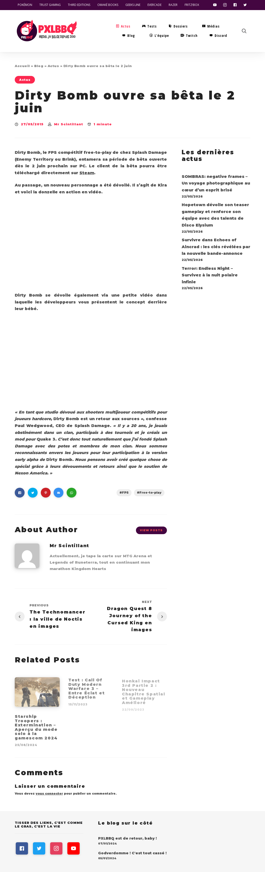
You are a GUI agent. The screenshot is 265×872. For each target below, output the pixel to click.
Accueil (22, 66)
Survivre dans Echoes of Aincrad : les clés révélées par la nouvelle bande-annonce (216, 247)
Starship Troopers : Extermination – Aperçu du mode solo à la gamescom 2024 (36, 729)
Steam (86, 173)
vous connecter (49, 793)
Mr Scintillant (68, 124)
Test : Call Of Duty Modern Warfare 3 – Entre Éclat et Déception (86, 690)
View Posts (151, 530)
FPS (125, 492)
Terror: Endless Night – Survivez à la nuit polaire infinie (210, 275)
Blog (38, 66)
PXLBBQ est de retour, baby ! (127, 838)
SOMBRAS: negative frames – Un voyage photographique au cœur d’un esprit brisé (216, 183)
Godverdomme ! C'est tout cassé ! (132, 853)
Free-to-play (150, 492)
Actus (53, 66)
